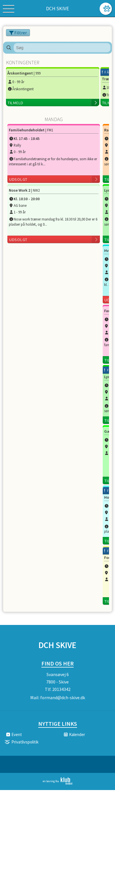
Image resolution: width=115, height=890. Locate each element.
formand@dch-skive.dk (62, 697)
